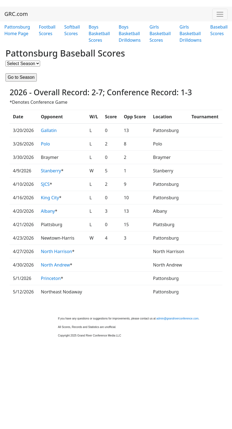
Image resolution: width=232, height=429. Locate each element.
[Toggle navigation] (220, 14)
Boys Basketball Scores (99, 33)
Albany (48, 211)
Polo (45, 144)
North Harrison (56, 251)
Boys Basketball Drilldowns (130, 33)
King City (50, 198)
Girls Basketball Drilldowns (191, 33)
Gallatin (49, 130)
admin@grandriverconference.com (177, 318)
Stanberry (51, 171)
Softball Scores (72, 30)
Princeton (51, 278)
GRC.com (16, 14)
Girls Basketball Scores (159, 33)
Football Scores (47, 30)
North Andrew (55, 265)
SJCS (45, 184)
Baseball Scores (219, 30)
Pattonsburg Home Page (17, 30)
